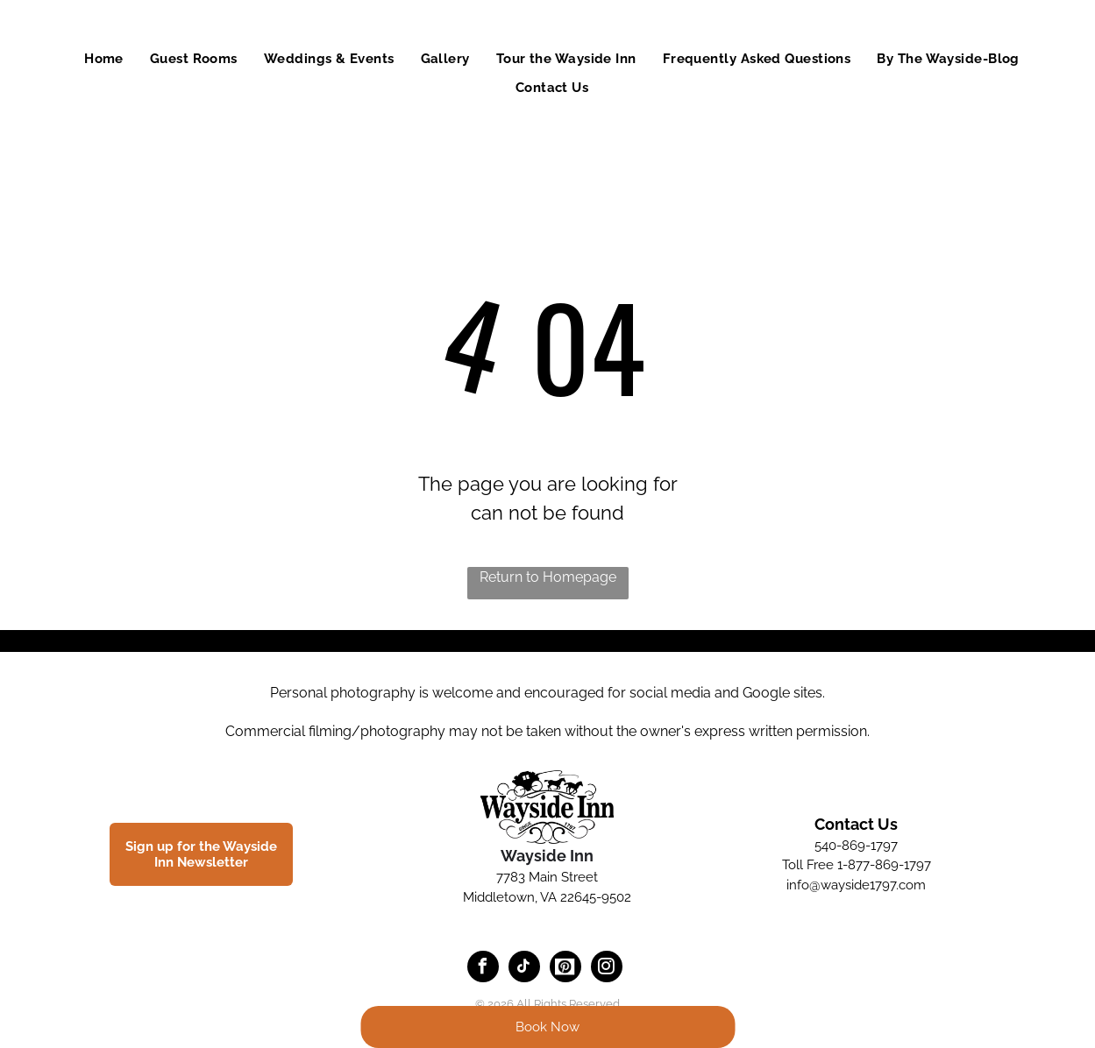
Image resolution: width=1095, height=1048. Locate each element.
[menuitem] (104, 59)
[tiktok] (524, 969)
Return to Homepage (548, 577)
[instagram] (606, 969)
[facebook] (483, 969)
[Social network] (565, 969)
